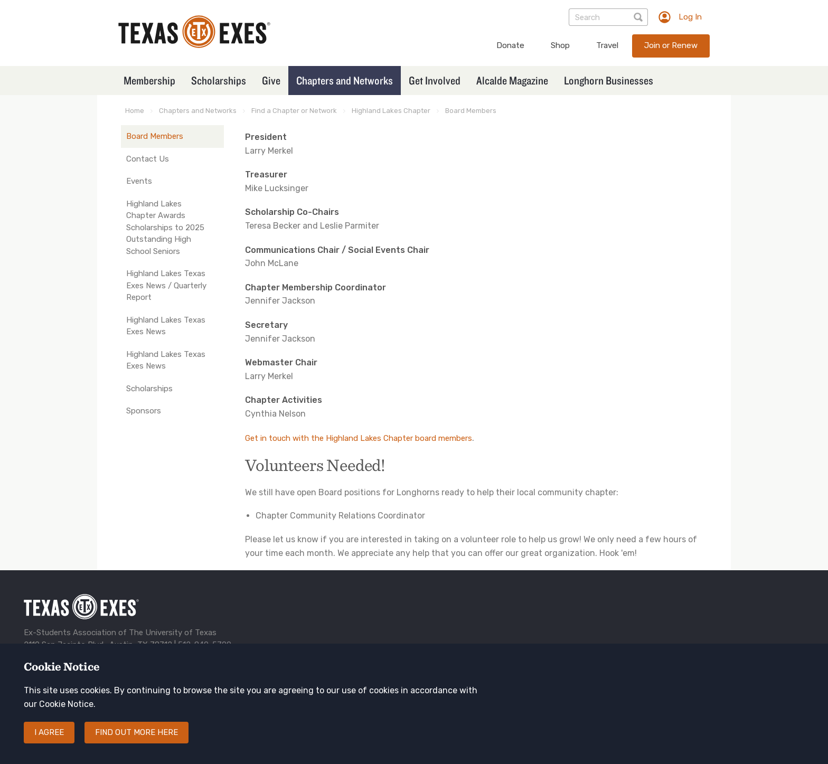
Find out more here (136, 732)
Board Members (470, 111)
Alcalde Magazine (512, 80)
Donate (510, 45)
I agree (49, 732)
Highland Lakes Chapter (391, 111)
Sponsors (143, 411)
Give (271, 80)
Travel (607, 45)
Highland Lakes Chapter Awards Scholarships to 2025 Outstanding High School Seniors (165, 227)
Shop (560, 45)
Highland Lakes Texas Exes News (165, 326)
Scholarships (218, 80)
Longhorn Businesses (608, 80)
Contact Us (147, 159)
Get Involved (434, 80)
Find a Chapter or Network (294, 111)
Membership (149, 80)
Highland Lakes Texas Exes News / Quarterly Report (166, 285)
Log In (690, 17)
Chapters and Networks (344, 80)
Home (134, 111)
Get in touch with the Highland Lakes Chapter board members (358, 438)
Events (139, 181)
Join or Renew (671, 45)
